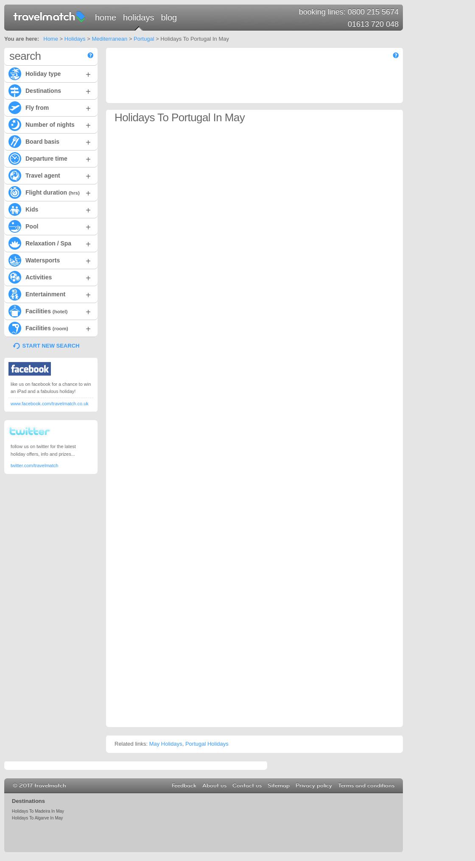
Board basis (49, 141)
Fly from (49, 107)
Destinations (49, 90)
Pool (49, 226)
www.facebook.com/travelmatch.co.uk (50, 403)
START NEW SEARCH (51, 346)
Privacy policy (314, 785)
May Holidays (165, 744)
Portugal (144, 39)
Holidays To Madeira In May (38, 811)
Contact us (247, 785)
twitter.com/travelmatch (34, 465)
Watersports (49, 260)
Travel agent (49, 175)
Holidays (138, 17)
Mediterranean (109, 39)
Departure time (49, 158)
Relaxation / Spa (49, 243)
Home (105, 17)
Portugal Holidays (207, 744)
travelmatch (50, 16)
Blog (169, 17)
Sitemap (279, 785)
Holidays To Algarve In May (37, 818)
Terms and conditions (366, 785)
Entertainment (49, 294)
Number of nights (49, 124)
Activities (49, 277)
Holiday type (49, 73)
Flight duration (49, 192)
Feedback (184, 785)
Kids (49, 209)
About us (214, 785)
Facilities (49, 311)
